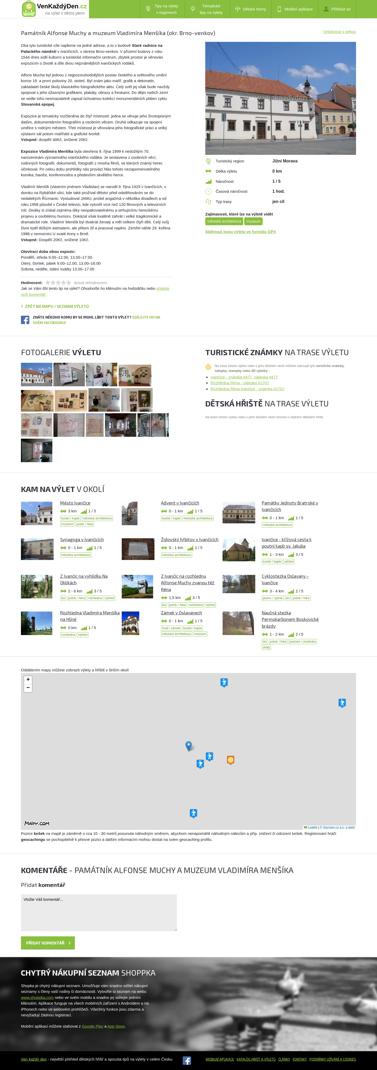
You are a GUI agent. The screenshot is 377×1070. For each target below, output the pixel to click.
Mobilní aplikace (295, 9)
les (63, 598)
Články (284, 1059)
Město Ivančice (75, 502)
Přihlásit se (337, 9)
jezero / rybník (272, 598)
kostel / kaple (70, 518)
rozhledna (95, 598)
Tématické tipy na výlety (206, 9)
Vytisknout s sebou (339, 31)
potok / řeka (84, 524)
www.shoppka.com (37, 997)
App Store (116, 1026)
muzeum (253, 221)
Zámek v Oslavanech (181, 612)
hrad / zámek (171, 628)
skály (266, 647)
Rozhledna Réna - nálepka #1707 (239, 383)
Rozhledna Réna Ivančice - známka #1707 (247, 389)
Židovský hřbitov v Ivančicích (190, 539)
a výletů (268, 1059)
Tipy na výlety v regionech (162, 9)
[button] (188, 746)
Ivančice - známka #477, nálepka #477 (244, 377)
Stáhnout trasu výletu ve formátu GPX (240, 231)
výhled (288, 561)
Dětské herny (250, 9)
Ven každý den (34, 1059)
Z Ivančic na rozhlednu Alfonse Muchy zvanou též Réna (187, 582)
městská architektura (224, 221)
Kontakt (300, 1059)
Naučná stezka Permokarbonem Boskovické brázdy (290, 619)
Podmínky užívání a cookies (332, 1059)
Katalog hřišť (248, 1059)
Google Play (92, 1026)
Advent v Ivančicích (180, 502)
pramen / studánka (302, 641)
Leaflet (310, 827)
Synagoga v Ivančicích (82, 539)
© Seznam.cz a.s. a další (337, 827)
